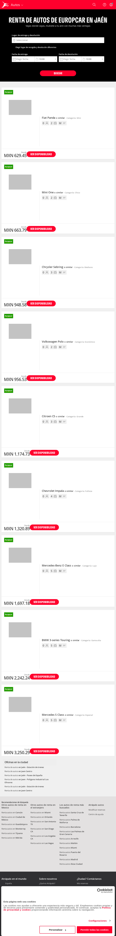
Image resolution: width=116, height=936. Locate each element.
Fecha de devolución (68, 54)
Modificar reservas (97, 809)
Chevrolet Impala (57, 490)
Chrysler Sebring (57, 267)
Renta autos (70, 827)
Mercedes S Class (57, 714)
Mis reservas (82, 883)
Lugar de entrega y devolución (26, 35)
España (8, 883)
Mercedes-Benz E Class (61, 565)
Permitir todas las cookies (95, 929)
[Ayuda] (104, 4)
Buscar (58, 73)
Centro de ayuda (96, 814)
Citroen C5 (53, 416)
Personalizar (57, 929)
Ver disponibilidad (41, 154)
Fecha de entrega (20, 54)
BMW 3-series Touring (60, 640)
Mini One (52, 192)
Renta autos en (12, 812)
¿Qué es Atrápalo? (47, 883)
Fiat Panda (53, 117)
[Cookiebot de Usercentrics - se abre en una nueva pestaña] (99, 890)
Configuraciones (98, 920)
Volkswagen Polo (57, 341)
